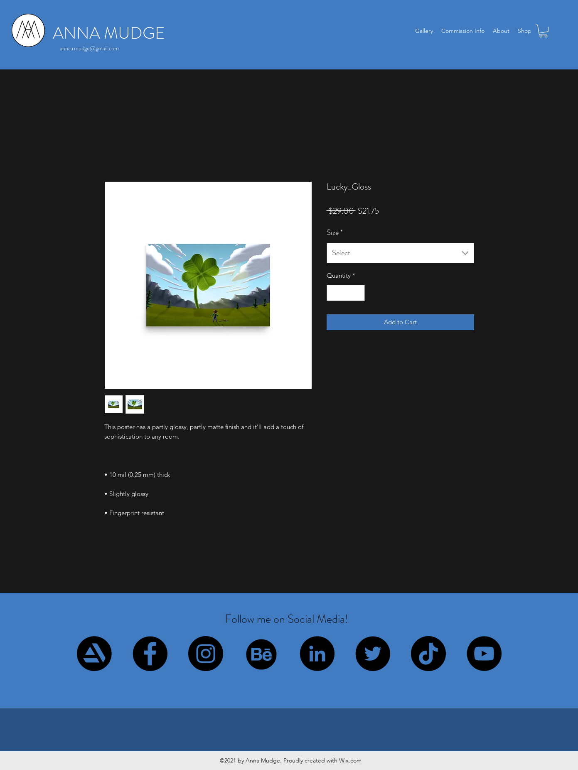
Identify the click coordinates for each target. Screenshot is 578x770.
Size (335, 232)
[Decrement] (333, 293)
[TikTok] (428, 653)
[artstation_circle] (94, 653)
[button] (543, 31)
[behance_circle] (261, 653)
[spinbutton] (345, 293)
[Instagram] (205, 653)
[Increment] (358, 293)
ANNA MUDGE (109, 33)
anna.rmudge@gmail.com (89, 48)
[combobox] (400, 253)
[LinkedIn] (317, 653)
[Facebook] (150, 653)
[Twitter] (372, 653)
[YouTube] (484, 653)
